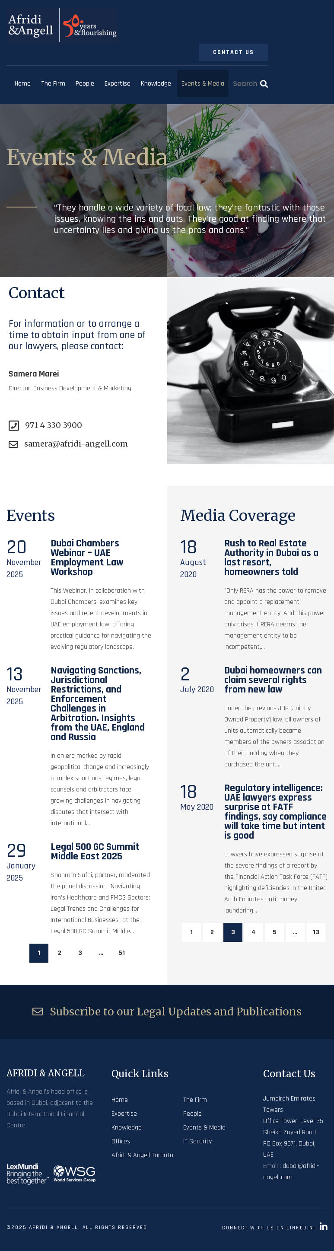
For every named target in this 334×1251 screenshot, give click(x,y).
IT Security (197, 1141)
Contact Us (233, 52)
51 (121, 952)
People (85, 83)
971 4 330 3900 (45, 425)
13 (316, 932)
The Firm (53, 83)
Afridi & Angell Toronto (142, 1155)
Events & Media (202, 83)
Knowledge (156, 83)
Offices (120, 1141)
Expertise (117, 83)
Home (23, 83)
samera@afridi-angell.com (68, 444)
